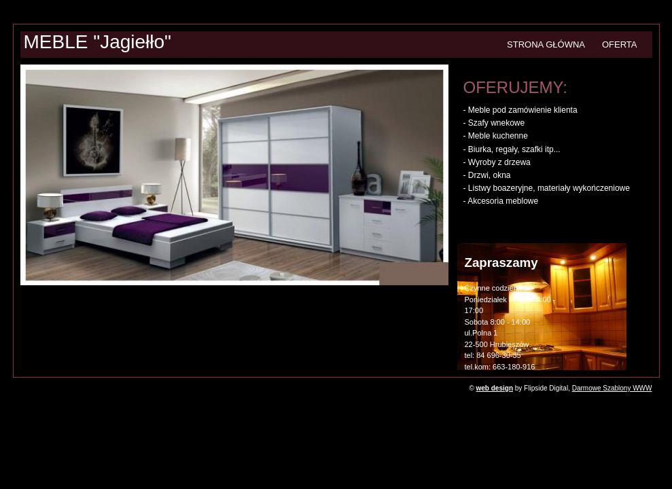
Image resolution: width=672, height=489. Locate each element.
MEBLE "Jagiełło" (98, 41)
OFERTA (619, 44)
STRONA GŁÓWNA (546, 44)
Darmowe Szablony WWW (612, 388)
